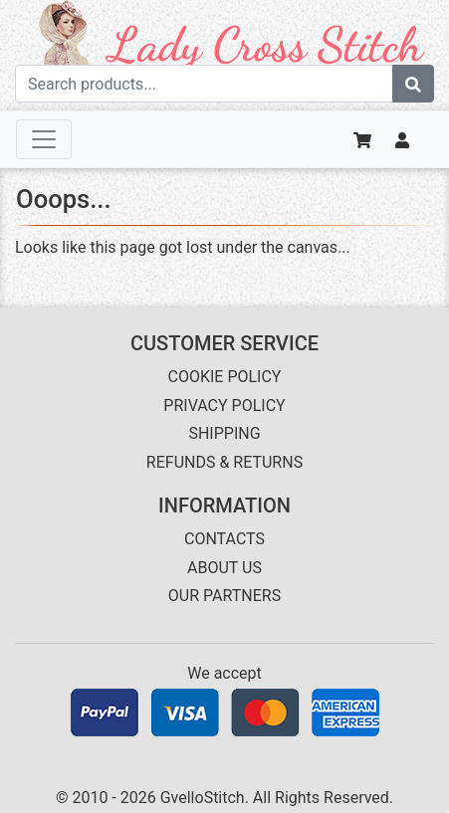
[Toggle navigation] (44, 139)
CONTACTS (224, 538)
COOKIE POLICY (225, 376)
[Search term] (204, 83)
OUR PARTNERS (224, 595)
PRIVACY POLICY (224, 405)
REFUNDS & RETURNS (224, 462)
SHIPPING (224, 433)
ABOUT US (224, 567)
